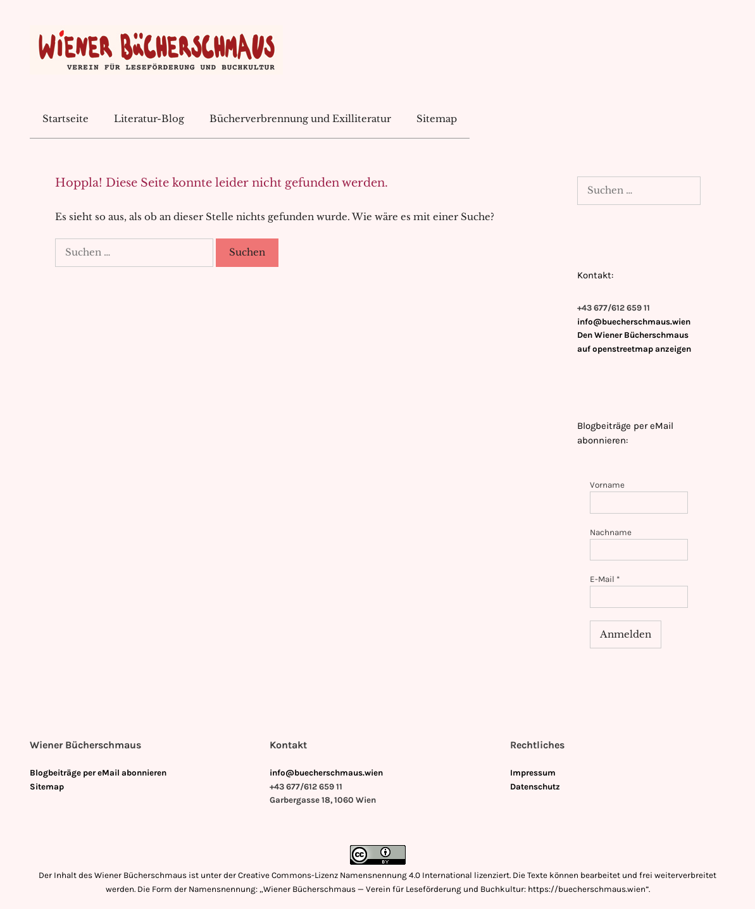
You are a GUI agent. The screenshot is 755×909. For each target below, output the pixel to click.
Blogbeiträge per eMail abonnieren (98, 772)
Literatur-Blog (149, 119)
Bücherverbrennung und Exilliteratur (300, 119)
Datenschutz (535, 786)
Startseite (65, 119)
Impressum (533, 772)
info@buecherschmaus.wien (633, 321)
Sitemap (436, 119)
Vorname (607, 485)
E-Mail (605, 579)
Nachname (611, 532)
